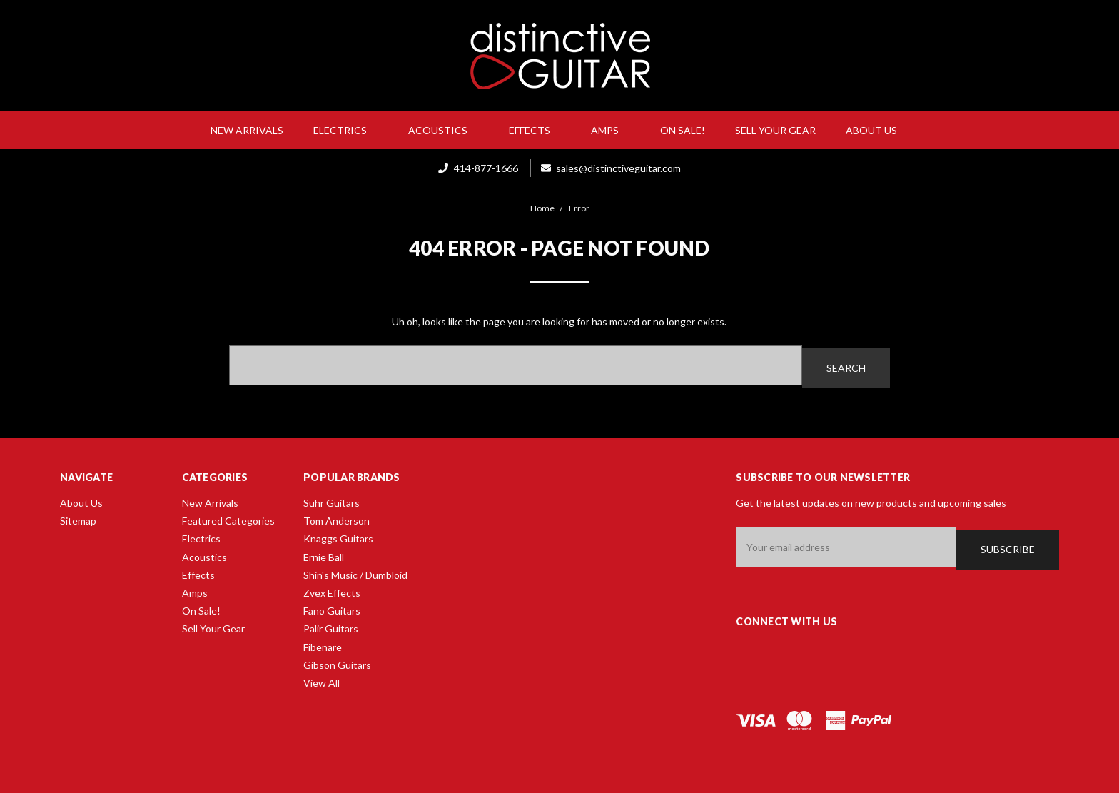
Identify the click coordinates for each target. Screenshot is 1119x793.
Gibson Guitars (337, 662)
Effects (535, 130)
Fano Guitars (331, 608)
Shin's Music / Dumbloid (355, 572)
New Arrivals (247, 130)
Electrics (345, 130)
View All (321, 680)
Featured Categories (228, 518)
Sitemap (78, 518)
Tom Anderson (336, 518)
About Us (877, 130)
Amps (610, 130)
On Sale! (682, 130)
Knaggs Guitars (338, 536)
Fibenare (322, 644)
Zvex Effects (331, 590)
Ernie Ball (323, 554)
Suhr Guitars (331, 500)
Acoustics (443, 130)
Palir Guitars (330, 626)
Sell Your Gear (775, 130)
